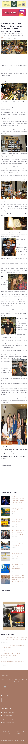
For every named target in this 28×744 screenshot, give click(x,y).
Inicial (4, 731)
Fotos (23, 731)
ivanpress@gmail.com (8, 722)
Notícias (10, 731)
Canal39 (5, 700)
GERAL (15, 38)
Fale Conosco (16, 734)
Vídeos (9, 734)
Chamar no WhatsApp (8, 719)
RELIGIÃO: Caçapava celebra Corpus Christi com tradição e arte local (18, 543)
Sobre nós (17, 731)
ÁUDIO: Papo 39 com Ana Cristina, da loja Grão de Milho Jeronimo (18, 555)
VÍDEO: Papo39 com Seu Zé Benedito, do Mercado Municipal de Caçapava (18, 532)
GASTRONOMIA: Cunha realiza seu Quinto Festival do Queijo (18, 509)
